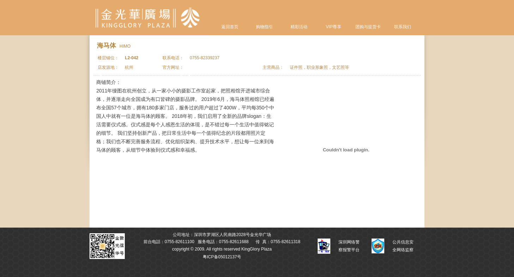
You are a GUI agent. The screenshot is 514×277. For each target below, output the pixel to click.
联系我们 (402, 26)
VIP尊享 (333, 26)
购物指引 (264, 26)
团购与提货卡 (368, 26)
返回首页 (229, 26)
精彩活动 (298, 26)
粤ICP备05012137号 (222, 256)
